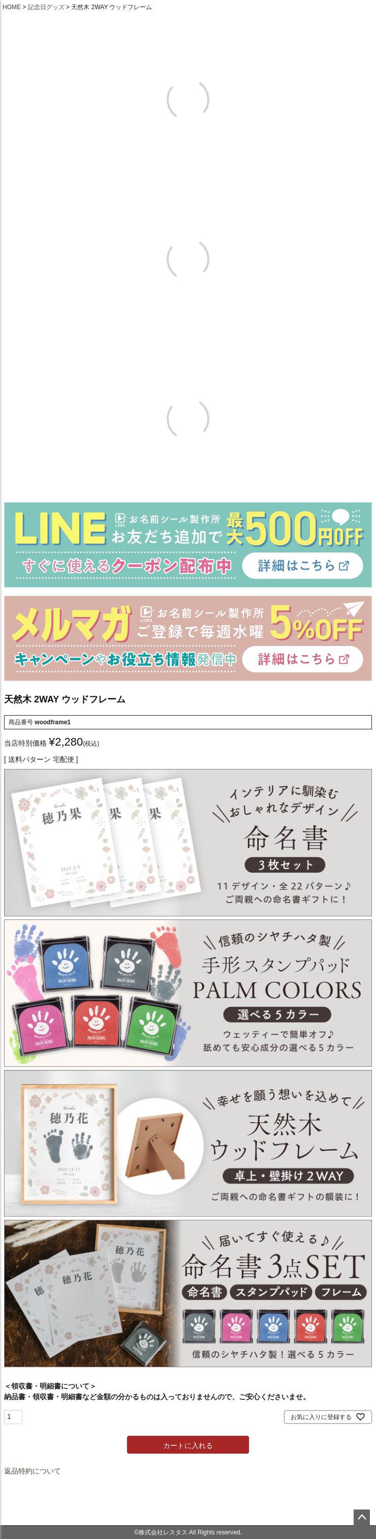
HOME (12, 7)
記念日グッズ (46, 7)
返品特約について (32, 1471)
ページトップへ (362, 1518)
